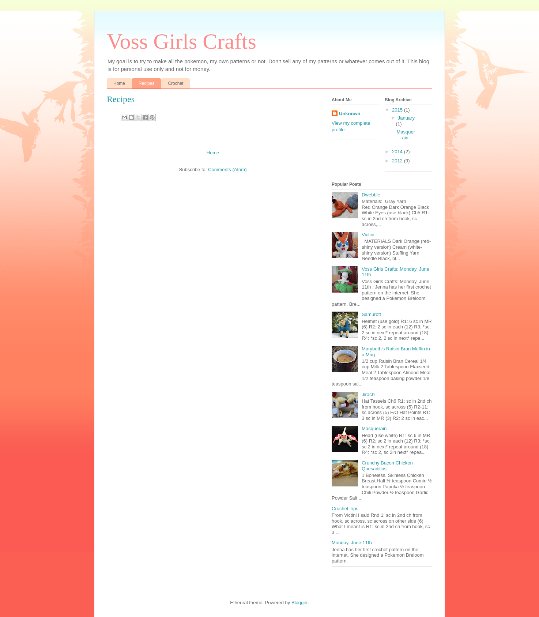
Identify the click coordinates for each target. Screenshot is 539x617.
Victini (368, 234)
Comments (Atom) (227, 169)
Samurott (371, 314)
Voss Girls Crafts (181, 41)
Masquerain (405, 134)
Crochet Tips (345, 508)
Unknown (350, 113)
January (406, 118)
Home (119, 83)
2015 (398, 110)
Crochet (175, 83)
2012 (398, 160)
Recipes (146, 83)
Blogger (299, 602)
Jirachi (369, 394)
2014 (398, 151)
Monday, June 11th (352, 542)
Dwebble (371, 194)
